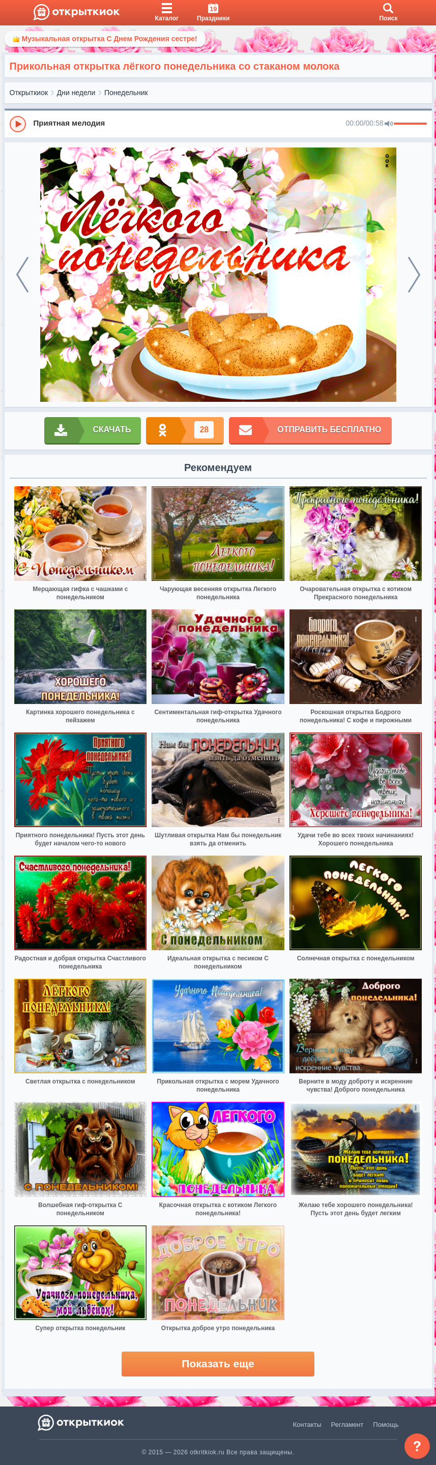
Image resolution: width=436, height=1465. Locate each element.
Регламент (347, 1424)
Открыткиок (29, 93)
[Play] (18, 124)
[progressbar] (410, 124)
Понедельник (126, 93)
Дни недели (76, 93)
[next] (414, 275)
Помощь (385, 1424)
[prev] (22, 275)
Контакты (307, 1424)
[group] (218, 123)
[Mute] (389, 124)
